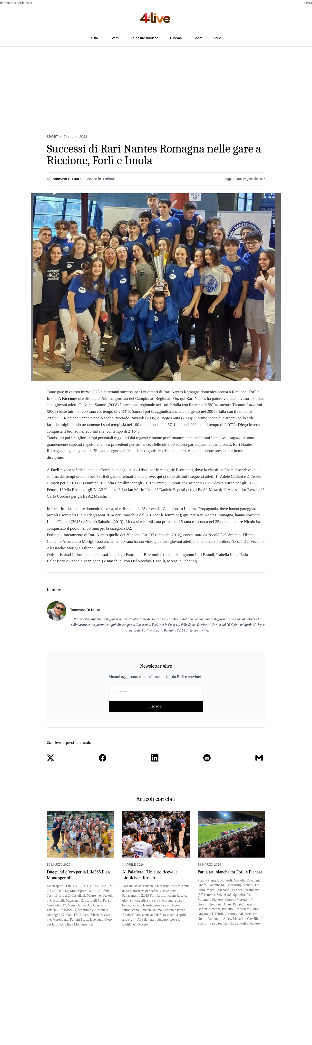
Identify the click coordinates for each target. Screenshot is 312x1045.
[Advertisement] (156, 83)
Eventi (114, 38)
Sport (198, 38)
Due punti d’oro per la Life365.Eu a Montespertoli (78, 875)
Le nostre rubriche (144, 38)
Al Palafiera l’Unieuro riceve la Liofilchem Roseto (149, 875)
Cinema (176, 38)
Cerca (308, 3)
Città (94, 38)
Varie (217, 38)
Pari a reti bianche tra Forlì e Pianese (230, 872)
